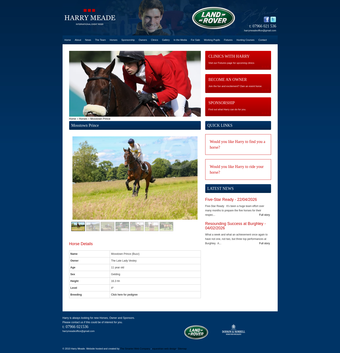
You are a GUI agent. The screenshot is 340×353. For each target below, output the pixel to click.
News (88, 40)
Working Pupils (212, 40)
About (78, 40)
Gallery (166, 40)
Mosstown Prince (100, 118)
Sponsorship (128, 40)
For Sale (195, 40)
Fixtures (228, 40)
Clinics (154, 40)
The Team (100, 40)
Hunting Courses (245, 40)
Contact (262, 40)
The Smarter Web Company (135, 348)
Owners (143, 40)
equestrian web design (164, 348)
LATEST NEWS (220, 188)
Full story (264, 214)
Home (68, 40)
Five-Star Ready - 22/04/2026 (231, 199)
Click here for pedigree (124, 294)
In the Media (180, 40)
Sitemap (182, 348)
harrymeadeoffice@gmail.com (260, 30)
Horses (113, 40)
